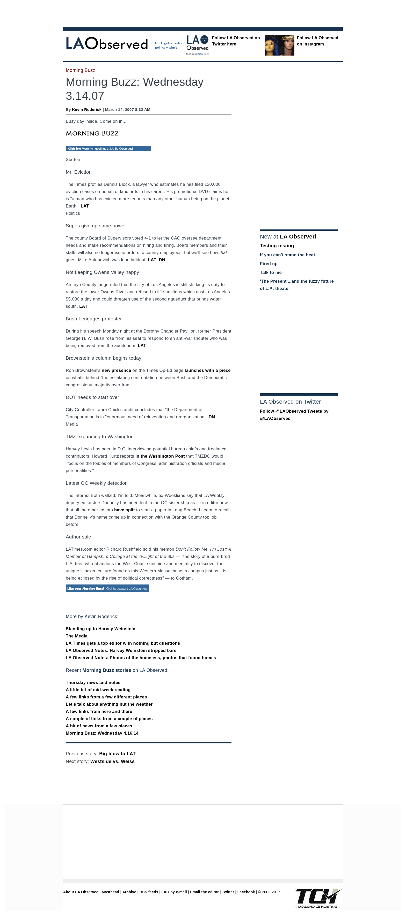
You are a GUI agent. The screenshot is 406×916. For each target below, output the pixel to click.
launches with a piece (208, 370)
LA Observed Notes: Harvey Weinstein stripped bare (121, 650)
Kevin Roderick (87, 109)
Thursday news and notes (93, 682)
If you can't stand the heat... (289, 254)
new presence (116, 370)
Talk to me (271, 272)
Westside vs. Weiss (112, 761)
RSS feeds (149, 892)
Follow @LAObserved (283, 411)
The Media (77, 636)
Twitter (228, 892)
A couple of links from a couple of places (109, 718)
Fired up (269, 263)
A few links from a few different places (106, 697)
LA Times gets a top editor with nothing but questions (123, 643)
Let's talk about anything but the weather (109, 704)
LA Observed (298, 236)
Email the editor (204, 892)
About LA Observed (81, 892)
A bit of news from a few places (99, 725)
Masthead (110, 892)
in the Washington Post (160, 456)
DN (162, 259)
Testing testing (277, 245)
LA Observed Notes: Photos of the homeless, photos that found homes (141, 657)
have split (124, 509)
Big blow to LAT (117, 753)
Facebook (246, 892)
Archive (129, 892)
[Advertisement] (188, 13)
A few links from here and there (99, 711)
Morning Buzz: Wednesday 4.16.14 (102, 733)
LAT (85, 206)
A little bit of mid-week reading (98, 689)
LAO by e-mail (174, 892)
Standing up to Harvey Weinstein (100, 628)
